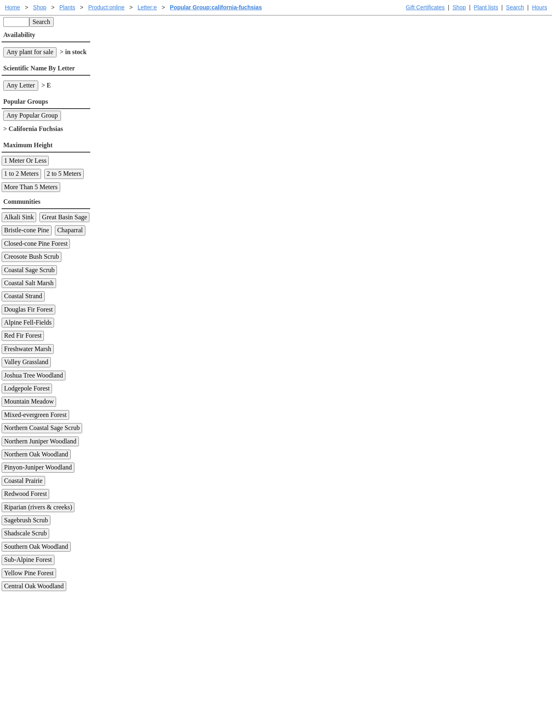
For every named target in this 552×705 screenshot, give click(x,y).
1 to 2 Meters (21, 173)
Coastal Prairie (23, 480)
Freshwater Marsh (27, 348)
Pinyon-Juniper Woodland (38, 467)
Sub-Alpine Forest (28, 559)
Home (12, 7)
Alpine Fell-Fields (28, 322)
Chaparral (70, 230)
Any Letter (21, 85)
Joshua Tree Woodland (33, 375)
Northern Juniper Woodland (40, 441)
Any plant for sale (30, 51)
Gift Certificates (425, 7)
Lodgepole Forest (27, 388)
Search (515, 7)
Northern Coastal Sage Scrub (42, 427)
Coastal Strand (23, 295)
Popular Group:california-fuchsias (216, 7)
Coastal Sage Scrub (29, 269)
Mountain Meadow (29, 401)
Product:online (106, 7)
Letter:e (146, 7)
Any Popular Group (32, 115)
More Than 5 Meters (31, 186)
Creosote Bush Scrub (31, 256)
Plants (67, 7)
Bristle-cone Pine (26, 230)
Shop (459, 7)
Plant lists (486, 7)
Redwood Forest (25, 493)
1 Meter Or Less (25, 160)
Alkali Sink (19, 217)
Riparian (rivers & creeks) (38, 507)
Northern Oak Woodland (36, 454)
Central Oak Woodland (34, 586)
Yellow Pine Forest (29, 573)
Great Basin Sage (64, 217)
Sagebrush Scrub (26, 520)
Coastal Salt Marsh (29, 282)
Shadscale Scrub (25, 533)
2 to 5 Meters (64, 173)
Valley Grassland (26, 361)
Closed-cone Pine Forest (35, 243)
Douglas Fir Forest (28, 309)
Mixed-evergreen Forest (35, 414)
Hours (539, 7)
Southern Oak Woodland (36, 546)
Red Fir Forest (22, 335)
